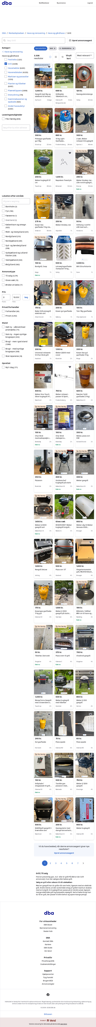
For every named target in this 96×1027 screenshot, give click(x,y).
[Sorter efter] (85, 55)
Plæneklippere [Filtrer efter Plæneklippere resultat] (17, 90)
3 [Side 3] (55, 863)
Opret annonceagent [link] (64, 852)
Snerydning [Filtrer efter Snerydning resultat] (15, 94)
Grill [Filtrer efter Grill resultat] (13, 63)
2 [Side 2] (50, 863)
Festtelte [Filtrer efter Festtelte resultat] (15, 59)
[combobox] (33, 40)
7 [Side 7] (77, 863)
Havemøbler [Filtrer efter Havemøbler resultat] (16, 68)
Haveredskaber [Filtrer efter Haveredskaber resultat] (18, 72)
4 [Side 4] (61, 863)
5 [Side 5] (66, 863)
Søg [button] (26, 297)
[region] (64, 75)
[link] (12, 51)
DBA (4, 33)
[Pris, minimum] (6, 297)
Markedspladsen (16, 33)
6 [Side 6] (72, 863)
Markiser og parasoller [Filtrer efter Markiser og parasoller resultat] (18, 78)
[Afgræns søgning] (16, 201)
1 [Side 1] (44, 863)
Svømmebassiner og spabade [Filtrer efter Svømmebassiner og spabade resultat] (17, 100)
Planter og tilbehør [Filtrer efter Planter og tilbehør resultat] (17, 85)
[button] (80, 40)
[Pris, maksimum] (16, 297)
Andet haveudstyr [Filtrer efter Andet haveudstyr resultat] (16, 107)
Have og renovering (36, 33)
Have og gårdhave (56, 33)
